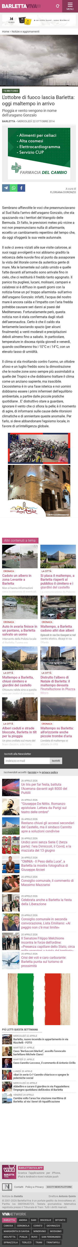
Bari (33, 1220)
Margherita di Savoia (16, 1231)
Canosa (8, 1225)
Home (5, 31)
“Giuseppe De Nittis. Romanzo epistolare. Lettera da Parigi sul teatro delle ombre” (44, 808)
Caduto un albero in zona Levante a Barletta (16, 579)
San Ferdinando (51, 1237)
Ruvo (34, 1237)
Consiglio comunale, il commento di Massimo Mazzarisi (47, 883)
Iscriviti (56, 760)
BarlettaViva (23, 6)
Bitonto (60, 1220)
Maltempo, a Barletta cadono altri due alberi (57, 628)
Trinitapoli (53, 1242)
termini (32, 772)
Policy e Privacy (34, 1186)
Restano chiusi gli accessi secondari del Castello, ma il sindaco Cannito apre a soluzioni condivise (47, 827)
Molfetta (9, 1237)
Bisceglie (45, 1220)
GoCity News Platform (59, 1187)
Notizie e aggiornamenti (25, 31)
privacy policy (50, 772)
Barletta (9, 1220)
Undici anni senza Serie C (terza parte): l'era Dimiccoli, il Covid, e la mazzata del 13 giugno (46, 846)
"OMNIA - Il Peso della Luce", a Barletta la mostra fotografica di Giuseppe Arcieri (44, 865)
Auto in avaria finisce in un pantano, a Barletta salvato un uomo (19, 630)
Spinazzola (11, 1242)
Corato (37, 1225)
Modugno (56, 1231)
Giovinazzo (53, 1225)
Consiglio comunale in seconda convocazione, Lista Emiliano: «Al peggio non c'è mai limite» (45, 923)
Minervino (39, 1231)
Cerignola (23, 1225)
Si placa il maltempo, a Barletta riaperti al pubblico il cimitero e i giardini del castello (57, 581)
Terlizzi (26, 1242)
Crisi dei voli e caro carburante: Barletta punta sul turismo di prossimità (43, 962)
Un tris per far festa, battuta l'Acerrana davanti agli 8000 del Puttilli (44, 789)
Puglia (23, 1237)
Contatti (18, 1186)
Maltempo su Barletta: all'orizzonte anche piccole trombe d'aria (57, 732)
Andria (23, 1220)
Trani (39, 1242)
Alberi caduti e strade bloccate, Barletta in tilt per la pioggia (19, 732)
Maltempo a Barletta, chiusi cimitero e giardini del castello (18, 681)
